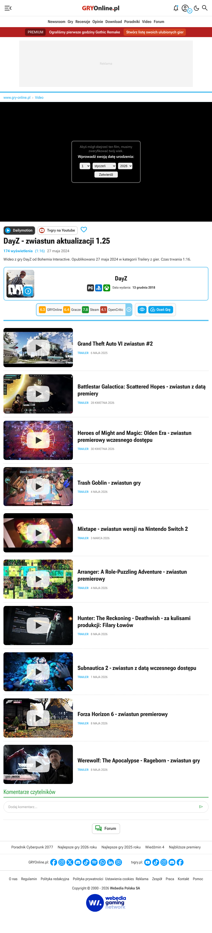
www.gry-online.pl (17, 97)
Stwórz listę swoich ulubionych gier (155, 32)
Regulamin (29, 879)
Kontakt (183, 879)
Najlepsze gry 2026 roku (77, 847)
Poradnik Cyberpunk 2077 (32, 847)
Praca (170, 879)
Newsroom (56, 21)
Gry (70, 21)
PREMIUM (36, 32)
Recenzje (82, 21)
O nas (13, 879)
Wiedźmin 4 (154, 847)
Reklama (142, 879)
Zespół (157, 879)
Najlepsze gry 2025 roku (120, 847)
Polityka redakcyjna (55, 879)
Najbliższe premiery (185, 847)
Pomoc (198, 879)
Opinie (97, 21)
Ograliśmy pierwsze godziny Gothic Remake (84, 32)
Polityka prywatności (88, 879)
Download (113, 21)
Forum (159, 21)
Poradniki (132, 21)
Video (146, 21)
